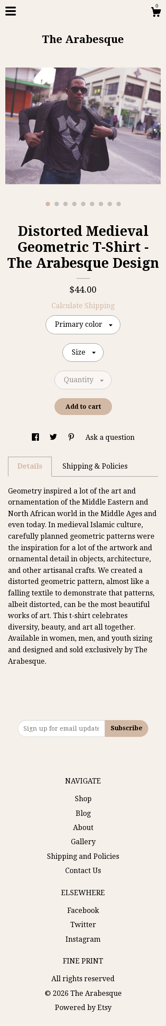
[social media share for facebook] (36, 437)
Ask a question (110, 437)
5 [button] (83, 204)
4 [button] (74, 204)
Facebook (83, 910)
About (83, 827)
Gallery (83, 842)
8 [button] (110, 204)
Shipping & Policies (94, 466)
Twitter (83, 924)
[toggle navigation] (10, 11)
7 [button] (101, 204)
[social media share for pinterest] (72, 437)
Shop (83, 799)
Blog (83, 813)
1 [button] (48, 204)
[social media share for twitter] (54, 437)
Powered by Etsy (83, 1007)
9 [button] (118, 204)
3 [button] (65, 204)
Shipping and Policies (83, 856)
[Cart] (156, 13)
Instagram (83, 939)
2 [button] (56, 204)
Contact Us (83, 870)
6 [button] (92, 204)
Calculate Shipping (83, 306)
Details (29, 466)
